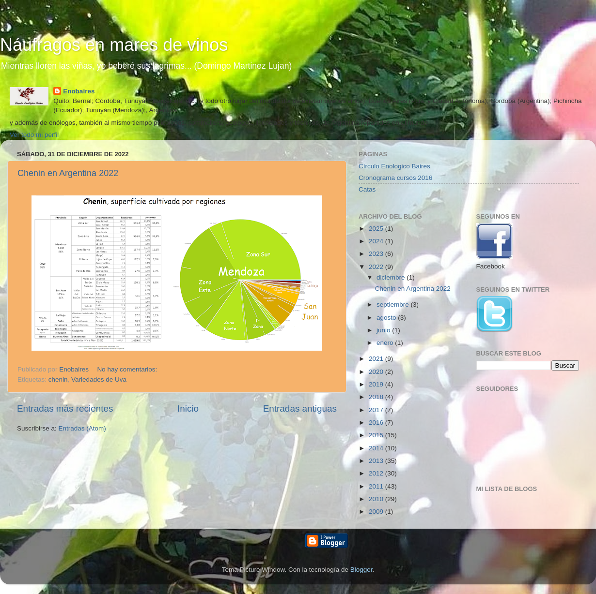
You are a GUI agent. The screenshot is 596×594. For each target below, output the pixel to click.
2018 (377, 397)
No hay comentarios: (128, 369)
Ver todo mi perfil (34, 134)
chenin (58, 379)
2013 (377, 460)
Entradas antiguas (300, 408)
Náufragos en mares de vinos (114, 45)
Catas (367, 189)
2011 (377, 486)
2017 (377, 410)
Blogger (361, 569)
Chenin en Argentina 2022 (67, 173)
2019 (377, 384)
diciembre (391, 277)
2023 (377, 253)
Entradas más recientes (65, 408)
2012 (377, 473)
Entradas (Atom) (82, 428)
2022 (377, 266)
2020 (377, 371)
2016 (377, 422)
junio (384, 330)
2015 (377, 435)
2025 (377, 228)
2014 (377, 448)
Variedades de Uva (98, 379)
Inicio (188, 408)
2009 (377, 511)
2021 (377, 358)
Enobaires (78, 91)
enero (385, 342)
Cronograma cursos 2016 (395, 177)
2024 (377, 241)
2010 (377, 499)
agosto (387, 317)
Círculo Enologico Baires (394, 166)
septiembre (393, 304)
